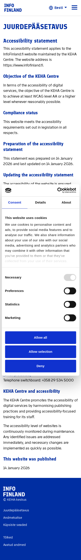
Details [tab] (40, 202)
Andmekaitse (12, 518)
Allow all (40, 337)
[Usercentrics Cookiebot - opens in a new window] (57, 190)
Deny (40, 366)
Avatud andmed (14, 545)
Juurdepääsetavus (16, 510)
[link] (13, 7)
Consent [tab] (14, 202)
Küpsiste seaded (15, 525)
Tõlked (8, 537)
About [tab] (66, 202)
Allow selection (40, 351)
